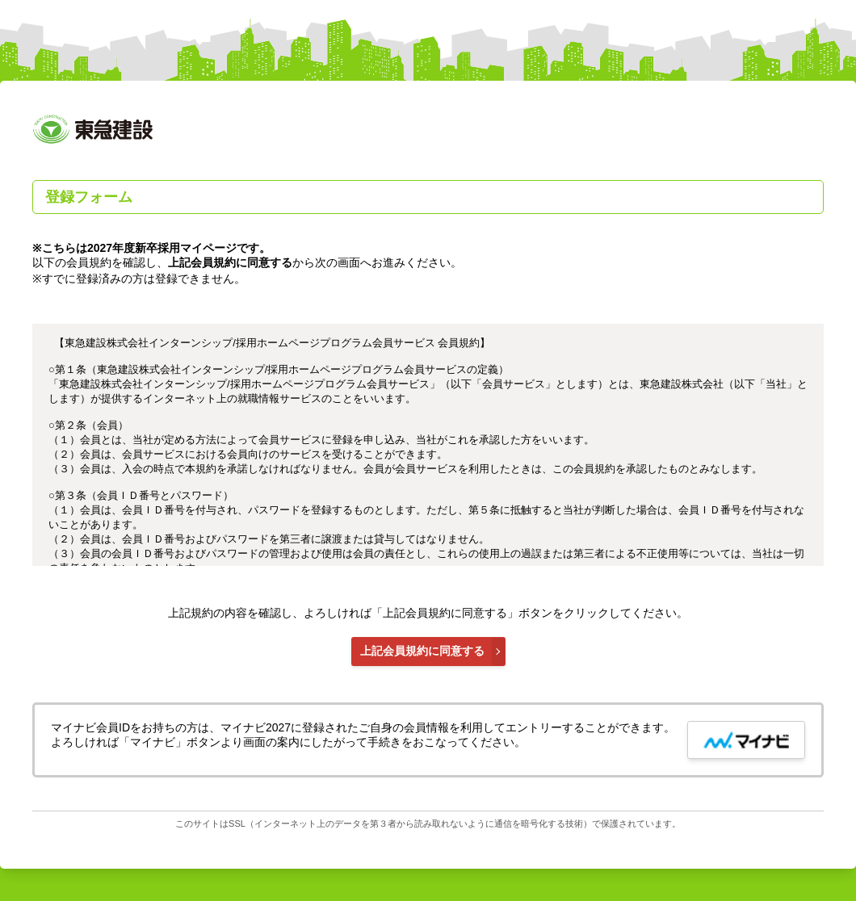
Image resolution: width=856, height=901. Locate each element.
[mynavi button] (746, 740)
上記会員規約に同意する (422, 650)
